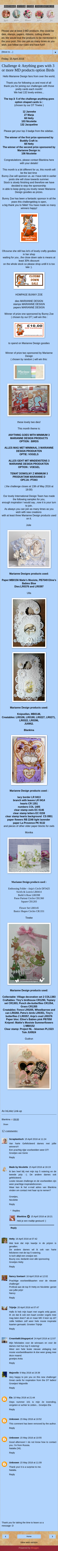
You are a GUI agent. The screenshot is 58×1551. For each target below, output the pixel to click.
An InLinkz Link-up (12, 1111)
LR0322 (23, 720)
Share (5, 1124)
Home (28, 1536)
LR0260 (14, 1013)
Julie (28, 525)
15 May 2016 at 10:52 (31, 1419)
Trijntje (12, 1307)
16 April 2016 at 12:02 (37, 1276)
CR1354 (48, 1003)
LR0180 (30, 717)
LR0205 (29, 1009)
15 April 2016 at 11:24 (35, 1139)
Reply (12, 1157)
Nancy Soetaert (17, 1276)
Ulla (29, 593)
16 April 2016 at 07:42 (26, 1239)
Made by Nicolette (18, 1167)
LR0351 (40, 1013)
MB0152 (30, 1026)
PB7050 (47, 1019)
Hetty (12, 1239)
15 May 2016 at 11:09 (31, 1462)
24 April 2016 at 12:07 (45, 1338)
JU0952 (28, 723)
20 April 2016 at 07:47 (28, 1307)
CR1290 (40, 1000)
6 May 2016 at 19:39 (30, 1372)
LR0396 (33, 720)
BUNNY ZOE (35, 294)
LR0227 (40, 717)
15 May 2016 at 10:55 (31, 1437)
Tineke (29, 917)
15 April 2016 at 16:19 (40, 1167)
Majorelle (14, 1372)
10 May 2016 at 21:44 (24, 1397)
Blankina (43, 160)
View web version (29, 1542)
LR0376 (48, 1016)
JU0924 (32, 1032)
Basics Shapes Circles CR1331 (29, 911)
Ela (11, 1397)
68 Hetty (29, 144)
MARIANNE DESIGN (31, 301)
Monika (29, 832)
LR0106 (20, 717)
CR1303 (13, 1003)
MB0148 (35, 714)
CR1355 (32, 1006)
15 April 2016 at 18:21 (41, 1216)
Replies (16, 1210)
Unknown (14, 1419)
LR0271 (50, 717)
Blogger (35, 1548)
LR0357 (24, 1016)
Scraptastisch (16, 1139)
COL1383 (50, 997)
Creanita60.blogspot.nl (21, 1338)
